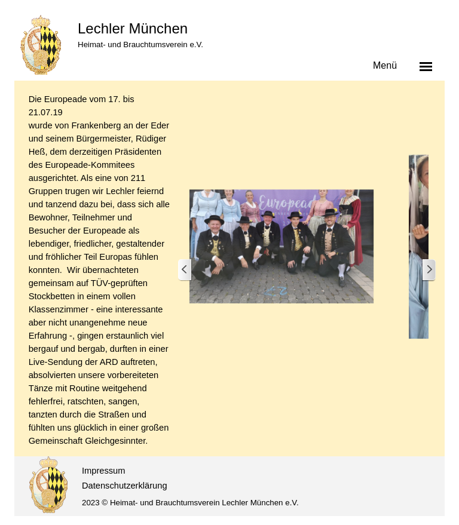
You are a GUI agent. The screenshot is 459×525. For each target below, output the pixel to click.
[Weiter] (428, 270)
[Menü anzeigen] (426, 66)
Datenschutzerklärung (124, 485)
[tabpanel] (99, 270)
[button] (281, 246)
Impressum (103, 470)
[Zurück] (185, 270)
